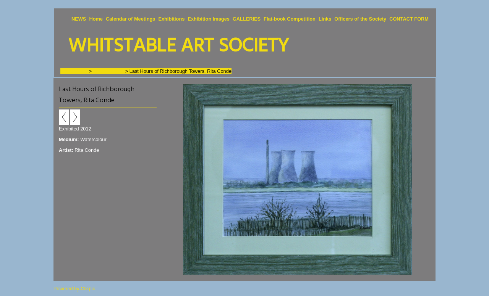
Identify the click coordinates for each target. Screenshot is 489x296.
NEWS (78, 19)
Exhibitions (171, 19)
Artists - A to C (108, 71)
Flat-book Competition (290, 19)
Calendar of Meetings (130, 19)
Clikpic (88, 288)
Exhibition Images (209, 19)
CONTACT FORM (409, 19)
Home (96, 19)
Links (325, 19)
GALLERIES (247, 19)
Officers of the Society (360, 19)
